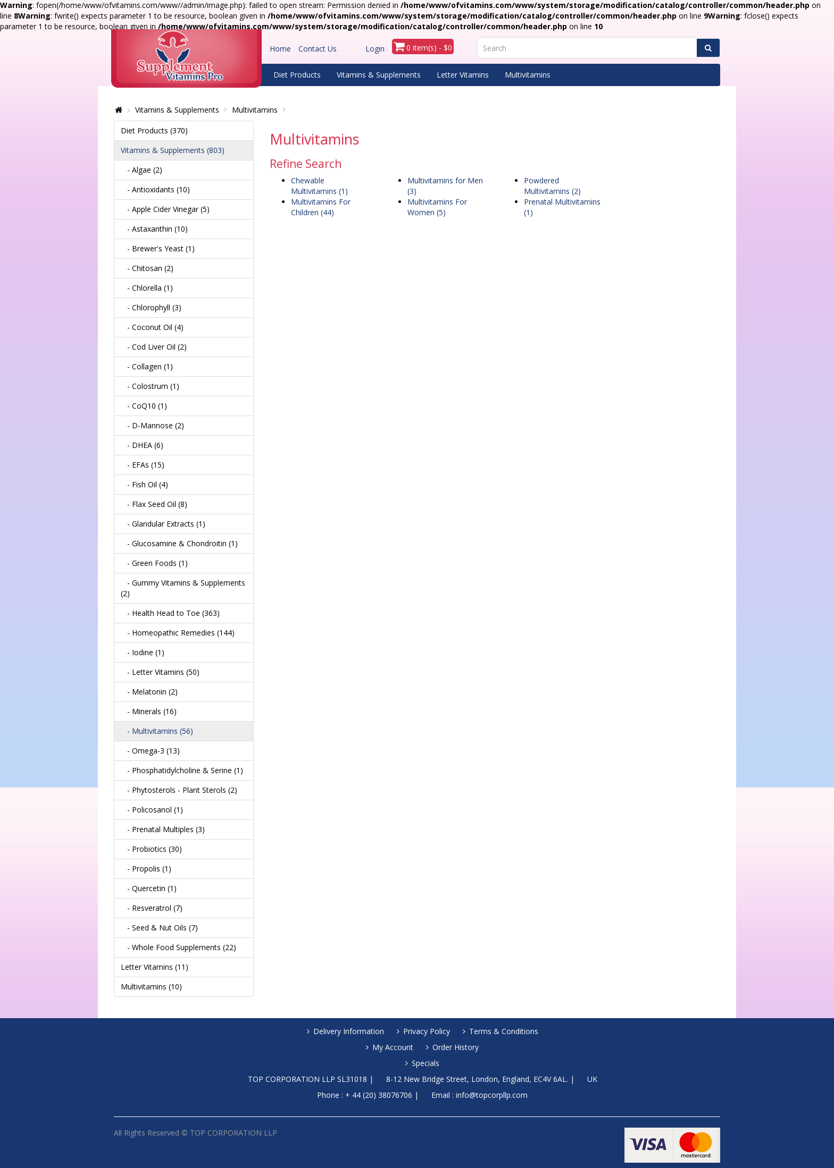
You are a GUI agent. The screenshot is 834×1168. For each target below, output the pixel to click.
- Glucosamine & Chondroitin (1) (179, 543)
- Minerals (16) (149, 711)
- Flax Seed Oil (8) (154, 504)
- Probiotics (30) (151, 849)
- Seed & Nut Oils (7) (159, 927)
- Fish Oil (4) (144, 484)
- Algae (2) (141, 170)
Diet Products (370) (154, 130)
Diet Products (297, 75)
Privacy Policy (426, 1031)
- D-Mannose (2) (152, 425)
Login (375, 49)
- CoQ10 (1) (144, 406)
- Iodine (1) (142, 652)
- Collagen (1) (147, 366)
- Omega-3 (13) (150, 751)
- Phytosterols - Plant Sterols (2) (179, 790)
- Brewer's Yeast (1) (158, 248)
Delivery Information (348, 1031)
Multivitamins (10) (151, 986)
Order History (455, 1047)
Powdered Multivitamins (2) (552, 185)
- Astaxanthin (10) (154, 229)
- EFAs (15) (142, 465)
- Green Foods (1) (154, 563)
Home (280, 49)
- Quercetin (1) (149, 888)
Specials (425, 1063)
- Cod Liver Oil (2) (154, 347)
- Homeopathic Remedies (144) (178, 633)
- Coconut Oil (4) (152, 327)
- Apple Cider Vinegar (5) (165, 209)
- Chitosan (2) (147, 268)
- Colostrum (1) (150, 386)
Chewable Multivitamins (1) (319, 185)
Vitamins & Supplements (379, 75)
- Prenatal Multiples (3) (163, 829)
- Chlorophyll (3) (151, 307)
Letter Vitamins (463, 75)
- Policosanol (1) (152, 810)
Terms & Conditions (503, 1031)
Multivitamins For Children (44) (321, 207)
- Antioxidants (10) (155, 189)
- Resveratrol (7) (151, 908)
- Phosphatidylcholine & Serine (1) (182, 770)
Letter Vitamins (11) (154, 967)
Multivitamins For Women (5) (437, 207)
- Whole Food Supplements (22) (178, 947)
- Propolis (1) (146, 869)
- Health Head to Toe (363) (170, 613)
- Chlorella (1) (147, 288)
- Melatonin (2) (149, 692)
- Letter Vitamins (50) (160, 672)
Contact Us (317, 49)
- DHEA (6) (142, 445)
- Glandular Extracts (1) (163, 524)
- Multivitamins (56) (157, 731)
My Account (392, 1047)
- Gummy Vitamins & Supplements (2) (183, 588)
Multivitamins (528, 75)
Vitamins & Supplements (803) (172, 150)
